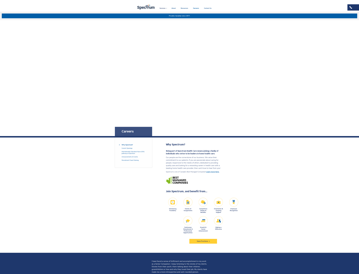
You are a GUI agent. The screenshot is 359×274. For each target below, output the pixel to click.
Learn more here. (212, 172)
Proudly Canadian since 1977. (179, 16)
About (173, 8)
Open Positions (203, 241)
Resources (184, 8)
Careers (196, 8)
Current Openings (127, 148)
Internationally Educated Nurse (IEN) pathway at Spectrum (133, 152)
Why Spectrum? (127, 145)
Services (162, 8)
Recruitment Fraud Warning (130, 160)
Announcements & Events (130, 157)
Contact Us (208, 8)
